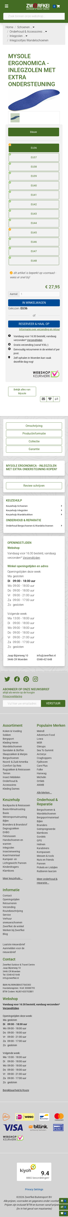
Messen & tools (45, 855)
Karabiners (43, 848)
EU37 (23, 156)
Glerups (41, 746)
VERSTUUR (53, 703)
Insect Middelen (11, 777)
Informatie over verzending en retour (39, 329)
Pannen (41, 863)
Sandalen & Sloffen (13, 750)
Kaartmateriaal (11, 855)
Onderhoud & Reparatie (47, 801)
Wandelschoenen (12, 746)
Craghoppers (44, 758)
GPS (39, 840)
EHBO (6, 832)
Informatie (11, 890)
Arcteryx (41, 754)
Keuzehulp (11, 799)
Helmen (41, 844)
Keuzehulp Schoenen (17, 506)
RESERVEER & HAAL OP (34, 324)
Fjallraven (42, 761)
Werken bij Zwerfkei (13, 930)
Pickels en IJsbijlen (47, 867)
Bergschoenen (11, 758)
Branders (42, 825)
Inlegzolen (8, 847)
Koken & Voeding (12, 731)
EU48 (23, 259)
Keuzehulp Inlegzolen (17, 510)
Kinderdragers (11, 866)
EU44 (23, 221)
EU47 (23, 250)
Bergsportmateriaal (48, 817)
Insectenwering (11, 851)
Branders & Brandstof (15, 824)
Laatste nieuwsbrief (14, 944)
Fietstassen (9, 836)
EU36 (23, 146)
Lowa (40, 738)
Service (7, 914)
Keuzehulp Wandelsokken (19, 514)
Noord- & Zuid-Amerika (15, 761)
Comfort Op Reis (12, 765)
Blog (5, 934)
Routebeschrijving (13, 910)
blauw (33, 131)
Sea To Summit (45, 750)
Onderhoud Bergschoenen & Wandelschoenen (29, 525)
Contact (7, 895)
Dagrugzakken (11, 828)
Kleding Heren (10, 742)
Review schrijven (34, 485)
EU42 (23, 203)
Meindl (40, 731)
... (32, 27)
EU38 (23, 165)
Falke (40, 769)
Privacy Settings (34, 1189)
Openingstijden (11, 899)
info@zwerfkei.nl (46, 655)
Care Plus (42, 765)
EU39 (23, 174)
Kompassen (43, 852)
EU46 (23, 240)
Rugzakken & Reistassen (16, 769)
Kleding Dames (11, 788)
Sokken (7, 734)
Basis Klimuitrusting (14, 809)
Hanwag (41, 773)
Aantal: (14, 294)
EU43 (23, 212)
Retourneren (10, 903)
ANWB (40, 784)
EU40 (23, 184)
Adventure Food (46, 734)
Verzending (9, 907)
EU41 (23, 193)
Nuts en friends (45, 859)
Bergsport (8, 738)
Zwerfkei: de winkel (13, 926)
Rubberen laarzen (47, 871)
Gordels (41, 836)
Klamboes (8, 870)
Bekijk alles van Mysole (22, 391)
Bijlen (6, 820)
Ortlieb (40, 781)
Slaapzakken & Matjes (15, 754)
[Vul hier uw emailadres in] (22, 703)
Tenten (6, 773)
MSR (39, 742)
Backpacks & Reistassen (16, 805)
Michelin (41, 777)
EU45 (23, 231)
